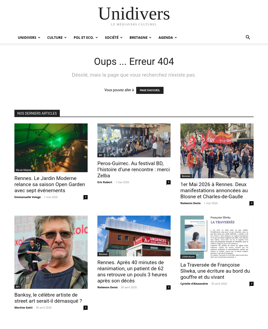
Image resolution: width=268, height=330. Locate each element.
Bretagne (141, 37)
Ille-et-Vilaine (23, 170)
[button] (248, 38)
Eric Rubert (104, 182)
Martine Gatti (23, 307)
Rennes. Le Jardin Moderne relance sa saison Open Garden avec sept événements (49, 184)
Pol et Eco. (86, 37)
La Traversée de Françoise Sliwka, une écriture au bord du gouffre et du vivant (215, 271)
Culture (57, 37)
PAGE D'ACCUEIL (150, 90)
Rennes (186, 176)
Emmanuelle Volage (27, 197)
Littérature (188, 256)
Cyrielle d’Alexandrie (194, 283)
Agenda (167, 37)
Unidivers (29, 37)
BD (100, 155)
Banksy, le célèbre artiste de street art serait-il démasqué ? (48, 298)
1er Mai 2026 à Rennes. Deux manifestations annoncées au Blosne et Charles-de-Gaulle (214, 190)
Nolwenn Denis (190, 203)
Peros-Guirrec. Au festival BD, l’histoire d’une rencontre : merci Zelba (133, 169)
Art (18, 286)
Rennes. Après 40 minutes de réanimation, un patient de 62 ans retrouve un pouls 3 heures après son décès (132, 272)
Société (114, 37)
